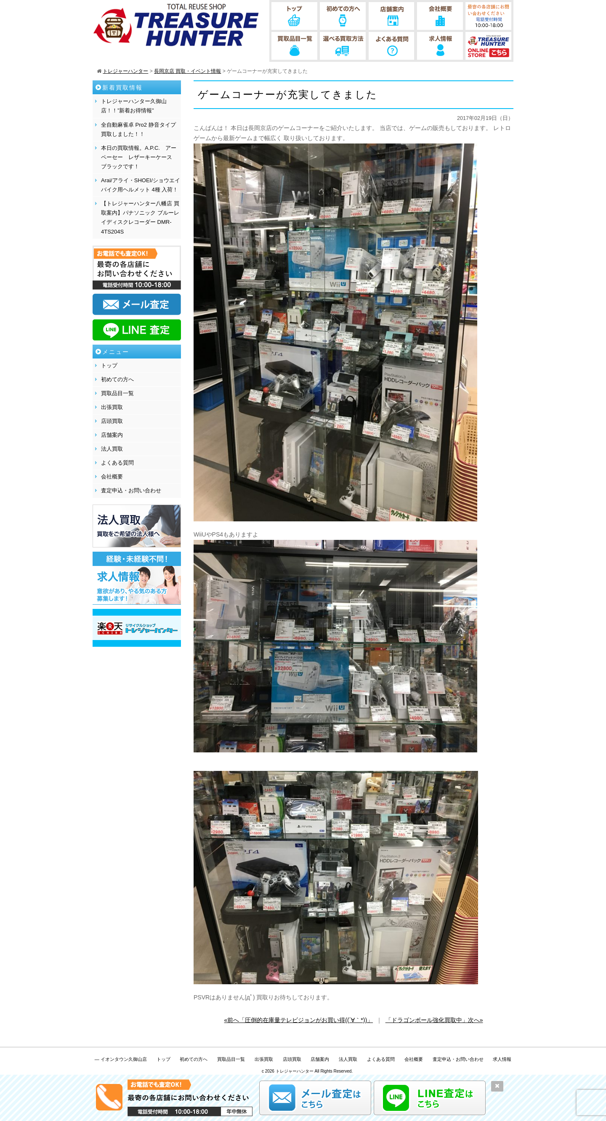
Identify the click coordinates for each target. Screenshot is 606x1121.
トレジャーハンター (295, 1071)
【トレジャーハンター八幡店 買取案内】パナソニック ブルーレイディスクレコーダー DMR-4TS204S (140, 217)
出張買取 (112, 407)
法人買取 (112, 449)
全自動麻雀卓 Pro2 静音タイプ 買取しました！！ (138, 129)
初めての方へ (117, 379)
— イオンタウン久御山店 (121, 1059)
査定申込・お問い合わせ (131, 490)
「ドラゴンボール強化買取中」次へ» (434, 1020)
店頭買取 (112, 421)
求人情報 (502, 1059)
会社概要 (112, 476)
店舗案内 (112, 435)
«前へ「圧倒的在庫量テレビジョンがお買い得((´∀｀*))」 (298, 1020)
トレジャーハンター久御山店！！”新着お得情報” (134, 106)
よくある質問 (117, 463)
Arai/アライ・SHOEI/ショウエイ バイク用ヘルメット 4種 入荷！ (140, 185)
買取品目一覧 (117, 393)
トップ (109, 365)
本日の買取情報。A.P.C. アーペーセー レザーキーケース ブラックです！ (139, 157)
